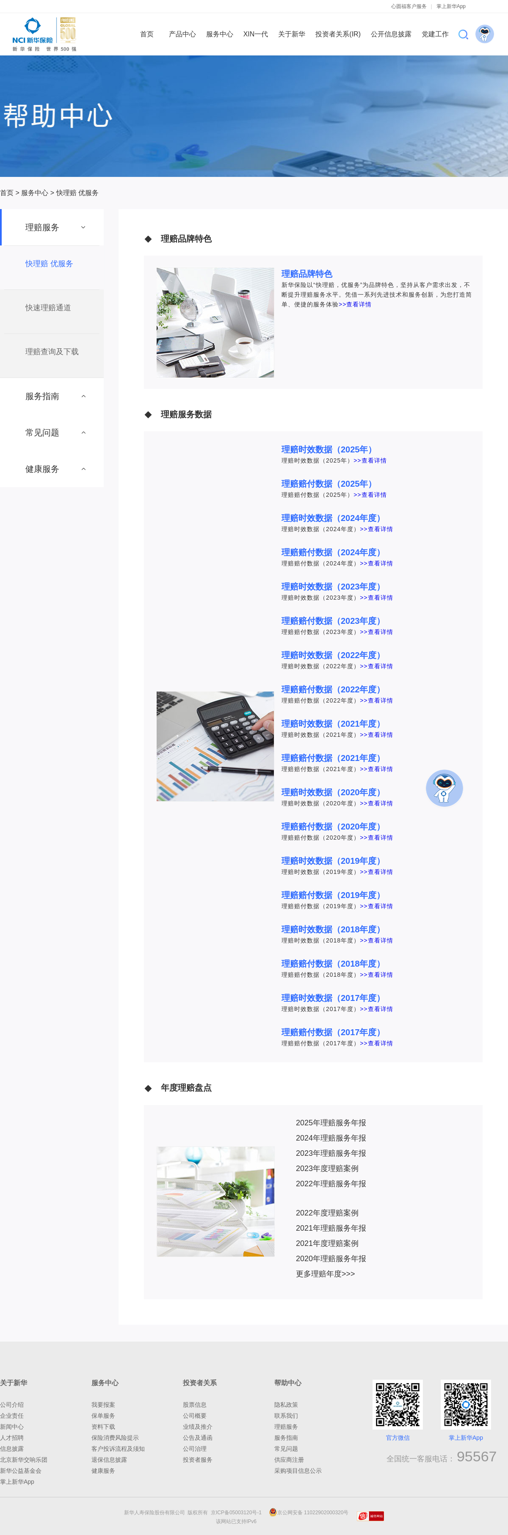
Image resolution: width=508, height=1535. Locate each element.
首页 (7, 192)
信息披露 (12, 1448)
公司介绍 (12, 1404)
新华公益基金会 (20, 1470)
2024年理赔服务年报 (331, 1138)
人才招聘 (12, 1437)
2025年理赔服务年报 (331, 1123)
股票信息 (195, 1404)
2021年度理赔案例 (327, 1243)
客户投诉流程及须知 (118, 1448)
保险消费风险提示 (115, 1437)
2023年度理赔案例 (327, 1168)
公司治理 (195, 1448)
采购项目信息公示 (298, 1470)
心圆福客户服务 (409, 6)
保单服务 (103, 1415)
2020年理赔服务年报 (331, 1258)
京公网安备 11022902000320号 (309, 1513)
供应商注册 (289, 1459)
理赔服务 (286, 1426)
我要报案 (103, 1404)
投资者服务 (198, 1459)
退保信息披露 (109, 1459)
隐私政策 (286, 1404)
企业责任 (12, 1415)
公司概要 (195, 1415)
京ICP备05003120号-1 (238, 1513)
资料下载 (103, 1426)
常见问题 (286, 1448)
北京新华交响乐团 (23, 1459)
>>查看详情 (355, 304)
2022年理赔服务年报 (331, 1183)
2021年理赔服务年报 (331, 1228)
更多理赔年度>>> (325, 1274)
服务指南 (286, 1437)
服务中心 (34, 192)
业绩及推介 (198, 1426)
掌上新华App (451, 6)
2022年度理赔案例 (327, 1213)
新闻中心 (12, 1426)
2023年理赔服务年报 (331, 1153)
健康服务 (103, 1470)
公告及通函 (198, 1437)
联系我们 (286, 1415)
